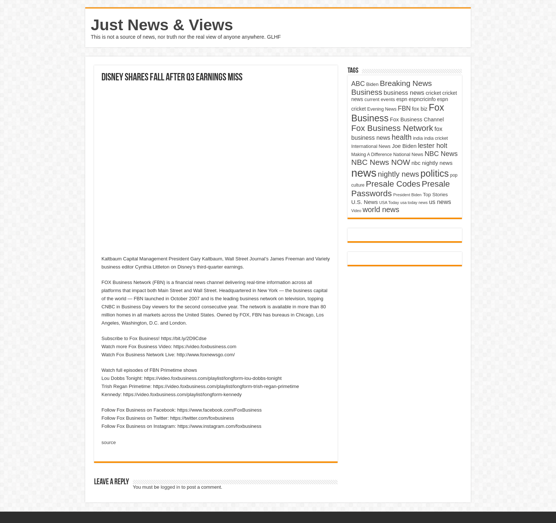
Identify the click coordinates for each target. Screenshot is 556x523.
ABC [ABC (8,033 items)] (358, 83)
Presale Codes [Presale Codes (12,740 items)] (393, 183)
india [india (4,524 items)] (418, 138)
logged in (170, 487)
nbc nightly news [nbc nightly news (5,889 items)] (431, 163)
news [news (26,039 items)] (363, 173)
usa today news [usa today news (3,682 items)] (414, 202)
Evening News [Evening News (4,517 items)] (381, 109)
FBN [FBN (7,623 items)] (404, 108)
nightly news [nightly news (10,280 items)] (398, 174)
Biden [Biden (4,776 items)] (372, 84)
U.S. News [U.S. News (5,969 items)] (364, 202)
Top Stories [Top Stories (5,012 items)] (435, 194)
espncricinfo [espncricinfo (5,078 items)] (422, 99)
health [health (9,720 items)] (402, 137)
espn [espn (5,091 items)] (401, 99)
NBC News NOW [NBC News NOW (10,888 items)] (380, 162)
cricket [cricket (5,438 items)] (433, 93)
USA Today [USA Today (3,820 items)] (389, 202)
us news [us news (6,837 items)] (440, 201)
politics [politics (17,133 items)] (435, 173)
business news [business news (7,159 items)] (404, 92)
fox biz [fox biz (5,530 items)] (420, 109)
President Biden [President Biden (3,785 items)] (407, 195)
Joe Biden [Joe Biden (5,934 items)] (404, 146)
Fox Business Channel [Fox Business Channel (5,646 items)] (417, 119)
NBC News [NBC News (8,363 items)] (441, 153)
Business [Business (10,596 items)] (366, 92)
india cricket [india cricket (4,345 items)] (436, 138)
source (108, 442)
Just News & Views (162, 25)
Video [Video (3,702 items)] (356, 210)
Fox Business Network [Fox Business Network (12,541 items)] (392, 128)
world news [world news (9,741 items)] (381, 209)
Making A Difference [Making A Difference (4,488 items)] (371, 154)
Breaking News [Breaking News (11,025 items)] (406, 83)
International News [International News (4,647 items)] (371, 146)
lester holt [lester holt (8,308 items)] (433, 145)
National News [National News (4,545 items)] (408, 154)
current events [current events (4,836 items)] (380, 99)
